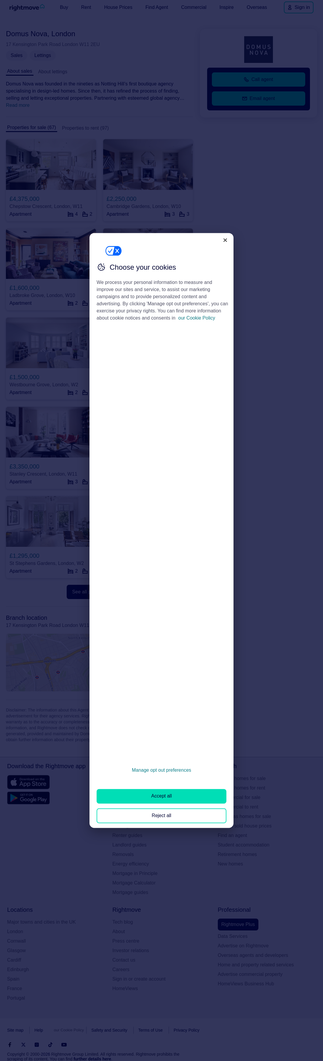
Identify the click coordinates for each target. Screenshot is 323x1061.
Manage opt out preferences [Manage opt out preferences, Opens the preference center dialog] (161, 770)
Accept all (161, 796)
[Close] (225, 240)
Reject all (161, 815)
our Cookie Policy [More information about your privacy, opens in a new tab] (196, 317)
